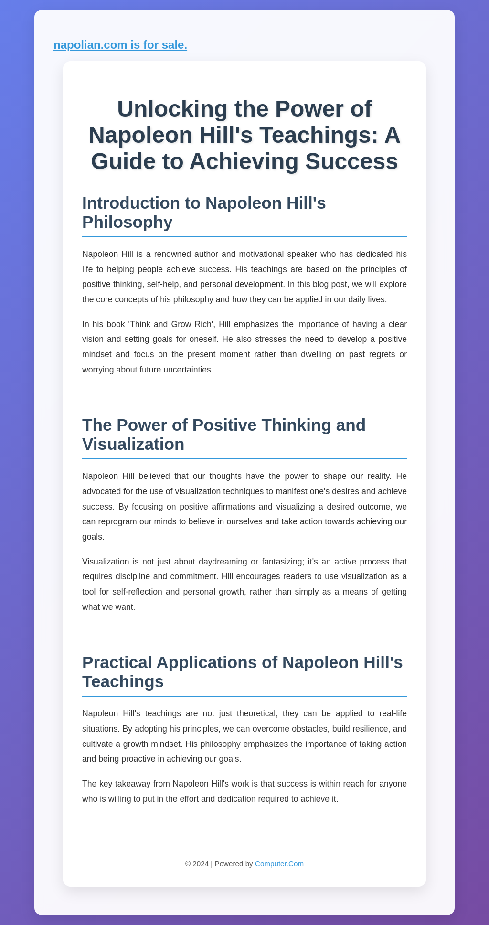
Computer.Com (279, 864)
